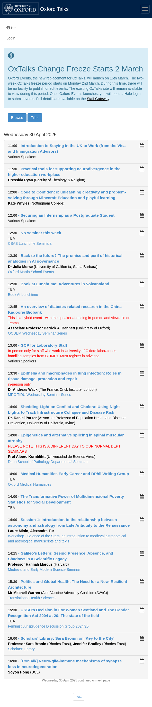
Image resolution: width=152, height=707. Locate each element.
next (79, 696)
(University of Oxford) (59, 328)
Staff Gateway (98, 99)
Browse (17, 118)
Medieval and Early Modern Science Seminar (44, 569)
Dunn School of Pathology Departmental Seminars (48, 462)
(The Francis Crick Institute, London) (52, 389)
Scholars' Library (21, 649)
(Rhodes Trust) (39, 644)
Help (12, 28)
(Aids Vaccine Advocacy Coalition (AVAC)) (58, 593)
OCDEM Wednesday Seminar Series (37, 333)
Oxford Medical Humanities (29, 484)
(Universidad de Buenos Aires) (51, 456)
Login (10, 38)
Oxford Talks (54, 9)
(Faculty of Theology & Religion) (46, 180)
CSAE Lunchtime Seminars (30, 243)
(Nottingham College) (36, 203)
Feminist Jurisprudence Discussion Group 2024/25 (48, 626)
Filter (35, 118)
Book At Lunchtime (23, 294)
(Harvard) (38, 564)
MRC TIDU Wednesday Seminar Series (39, 395)
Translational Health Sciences (32, 598)
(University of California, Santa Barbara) (52, 267)
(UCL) (24, 672)
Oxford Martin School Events (31, 272)
